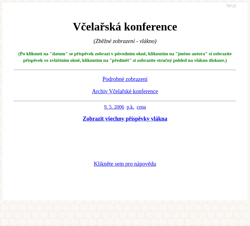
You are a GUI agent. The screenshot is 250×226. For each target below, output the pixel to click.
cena (141, 107)
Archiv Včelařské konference (125, 91)
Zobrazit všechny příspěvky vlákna (125, 119)
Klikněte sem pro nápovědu (125, 164)
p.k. (130, 107)
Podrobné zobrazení (125, 79)
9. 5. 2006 (114, 107)
